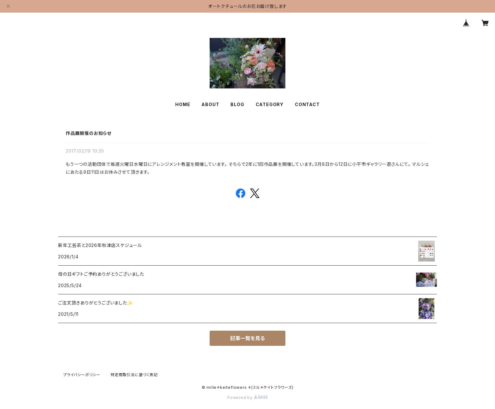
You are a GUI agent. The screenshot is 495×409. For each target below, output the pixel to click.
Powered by (247, 397)
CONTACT (307, 104)
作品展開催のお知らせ (88, 133)
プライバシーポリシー (81, 374)
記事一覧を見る (247, 338)
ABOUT (210, 104)
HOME (182, 104)
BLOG (237, 104)
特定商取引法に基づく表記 (134, 374)
